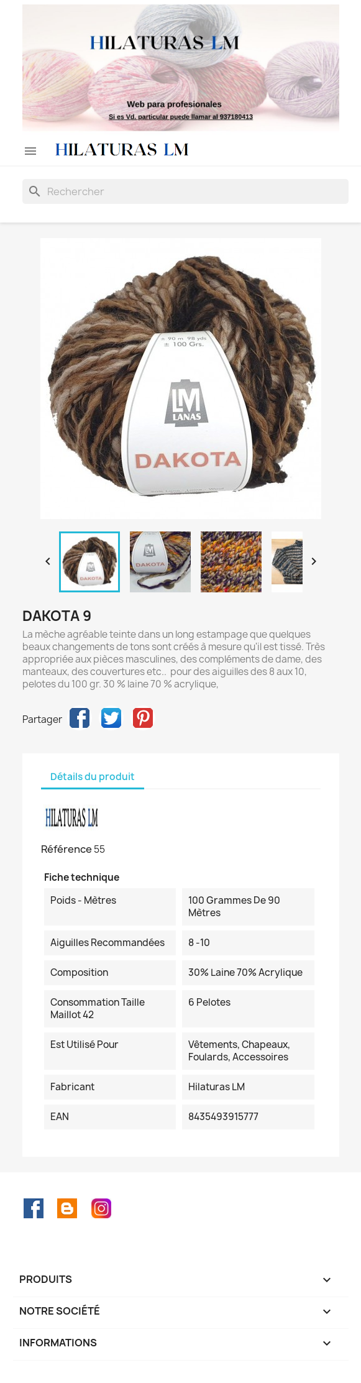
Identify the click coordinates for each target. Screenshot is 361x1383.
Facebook (33, 1208)
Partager (79, 717)
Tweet (111, 717)
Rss (67, 1208)
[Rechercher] (185, 191)
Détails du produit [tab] (92, 776)
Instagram (101, 1208)
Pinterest (142, 717)
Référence (66, 849)
